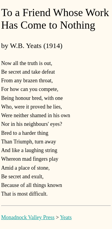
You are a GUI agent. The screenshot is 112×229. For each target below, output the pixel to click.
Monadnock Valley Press (28, 217)
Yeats (66, 217)
